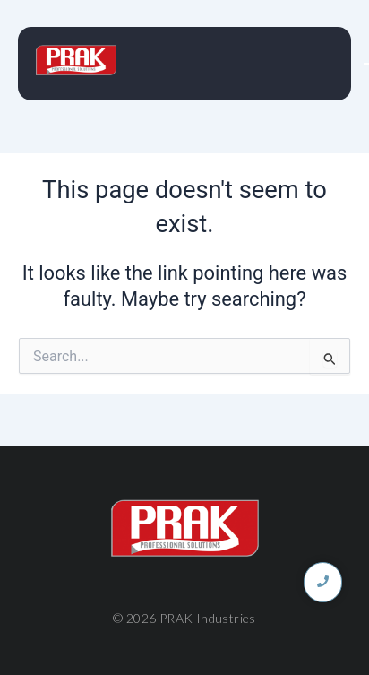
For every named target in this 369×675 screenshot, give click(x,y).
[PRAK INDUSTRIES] (76, 60)
